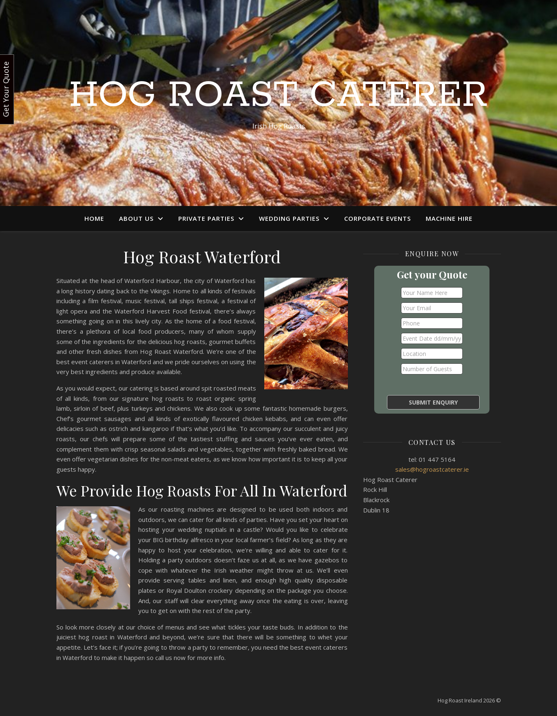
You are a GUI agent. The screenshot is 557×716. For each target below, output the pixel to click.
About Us (136, 218)
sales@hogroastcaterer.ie (432, 469)
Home (94, 218)
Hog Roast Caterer (278, 95)
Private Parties (206, 218)
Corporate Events (377, 218)
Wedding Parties (289, 218)
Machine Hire (449, 218)
